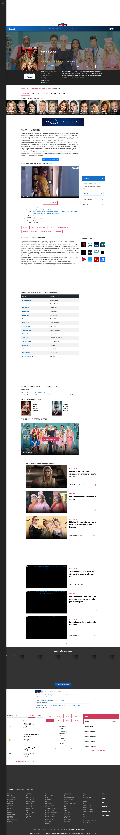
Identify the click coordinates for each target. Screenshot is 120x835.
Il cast (32, 227)
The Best (39, 716)
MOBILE (104, 807)
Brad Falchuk (44, 209)
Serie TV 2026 (30, 799)
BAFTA (85, 816)
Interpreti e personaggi (62, 227)
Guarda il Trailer (41, 227)
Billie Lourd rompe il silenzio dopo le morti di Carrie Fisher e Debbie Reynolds (82, 524)
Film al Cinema (11, 796)
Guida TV (28, 814)
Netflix (66, 801)
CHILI (65, 810)
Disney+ (66, 805)
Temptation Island (50, 808)
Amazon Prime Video (70, 803)
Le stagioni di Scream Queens (30, 231)
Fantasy (62, 736)
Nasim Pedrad (26, 352)
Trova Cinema (11, 797)
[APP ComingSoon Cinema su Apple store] (89, 829)
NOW (65, 807)
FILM (8, 794)
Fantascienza (62, 733)
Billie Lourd (40, 213)
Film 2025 (10, 816)
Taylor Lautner (55, 213)
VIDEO (104, 798)
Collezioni (10, 805)
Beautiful (47, 801)
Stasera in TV (49, 796)
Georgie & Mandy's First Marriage (29, 749)
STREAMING (68, 794)
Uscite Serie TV (30, 808)
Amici (46, 818)
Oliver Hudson (26, 349)
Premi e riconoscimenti (46, 231)
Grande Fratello (49, 807)
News (8, 810)
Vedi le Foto (58, 231)
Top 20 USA (29, 805)
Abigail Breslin (69, 211)
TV (46, 794)
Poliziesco (62, 746)
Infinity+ (66, 808)
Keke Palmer (26, 319)
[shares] (95, 485)
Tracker (25, 721)
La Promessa (48, 803)
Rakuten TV (67, 819)
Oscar (85, 803)
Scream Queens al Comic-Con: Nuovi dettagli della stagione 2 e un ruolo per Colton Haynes (82, 599)
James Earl (25, 337)
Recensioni (10, 808)
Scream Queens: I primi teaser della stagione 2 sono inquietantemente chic (82, 573)
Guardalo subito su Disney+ (50, 159)
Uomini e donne (49, 805)
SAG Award (86, 822)
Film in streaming (12, 819)
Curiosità (51, 227)
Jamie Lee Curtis (46, 211)
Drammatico (62, 731)
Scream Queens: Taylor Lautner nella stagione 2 (82, 623)
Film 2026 (10, 818)
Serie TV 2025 (30, 797)
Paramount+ (67, 821)
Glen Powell (62, 211)
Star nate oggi (87, 797)
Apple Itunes (67, 814)
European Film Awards (89, 820)
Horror (62, 738)
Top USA (32, 716)
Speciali (28, 816)
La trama (25, 227)
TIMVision (67, 812)
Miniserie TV (62, 741)
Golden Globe (87, 805)
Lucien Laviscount (27, 356)
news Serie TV (73, 468)
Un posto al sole (49, 810)
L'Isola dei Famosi (50, 814)
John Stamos (47, 213)
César (85, 818)
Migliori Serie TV (30, 803)
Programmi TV (49, 819)
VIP (103, 802)
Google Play (67, 816)
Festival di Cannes (88, 809)
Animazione (62, 726)
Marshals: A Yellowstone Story (31, 734)
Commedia (48, 75)
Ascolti (47, 823)
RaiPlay (66, 818)
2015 (45, 77)
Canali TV (48, 821)
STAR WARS (106, 815)
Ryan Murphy (49, 71)
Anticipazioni (48, 799)
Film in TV (10, 803)
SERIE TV (29, 794)
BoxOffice (10, 801)
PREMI (85, 802)
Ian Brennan (49, 73)
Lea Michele (54, 211)
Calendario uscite (12, 799)
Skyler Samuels (26, 341)
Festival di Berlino (88, 811)
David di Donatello (88, 813)
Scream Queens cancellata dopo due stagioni (82, 498)
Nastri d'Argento (87, 815)
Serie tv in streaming (32, 812)
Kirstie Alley (25, 334)
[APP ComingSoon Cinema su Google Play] (100, 829)
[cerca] (117, 28)
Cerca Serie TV (30, 801)
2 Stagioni (51, 65)
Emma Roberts (37, 211)
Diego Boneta (26, 345)
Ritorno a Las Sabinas (51, 812)
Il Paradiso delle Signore (52, 816)
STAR (84, 794)
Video (8, 807)
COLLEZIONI (106, 811)
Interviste (9, 812)
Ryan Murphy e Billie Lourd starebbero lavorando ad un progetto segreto (82, 473)
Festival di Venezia (88, 807)
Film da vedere (11, 814)
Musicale (62, 743)
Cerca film (10, 821)
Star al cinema (87, 796)
